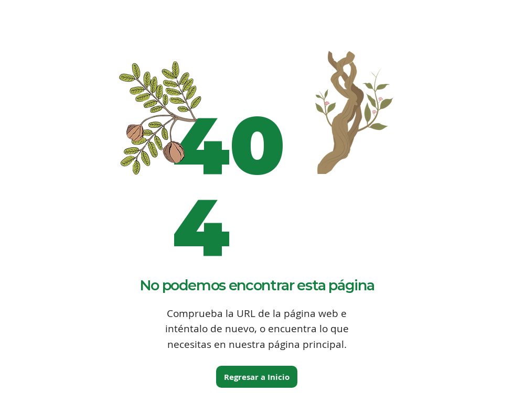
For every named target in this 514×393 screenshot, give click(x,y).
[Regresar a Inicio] (256, 377)
